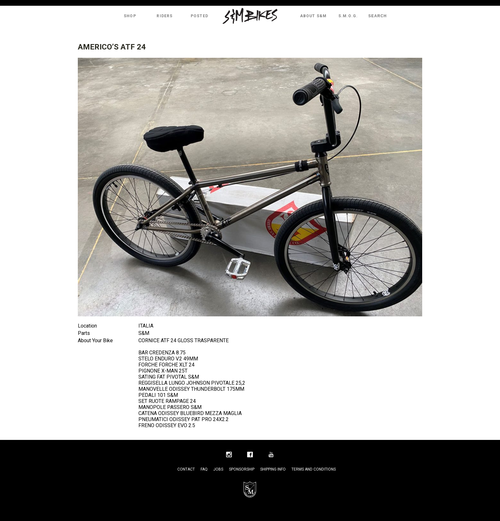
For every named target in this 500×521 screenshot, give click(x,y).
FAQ (204, 469)
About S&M (313, 16)
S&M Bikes (250, 16)
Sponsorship (241, 469)
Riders (165, 16)
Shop (130, 16)
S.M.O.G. (348, 16)
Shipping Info (273, 469)
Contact (186, 469)
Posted (199, 16)
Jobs (218, 469)
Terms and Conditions (313, 469)
